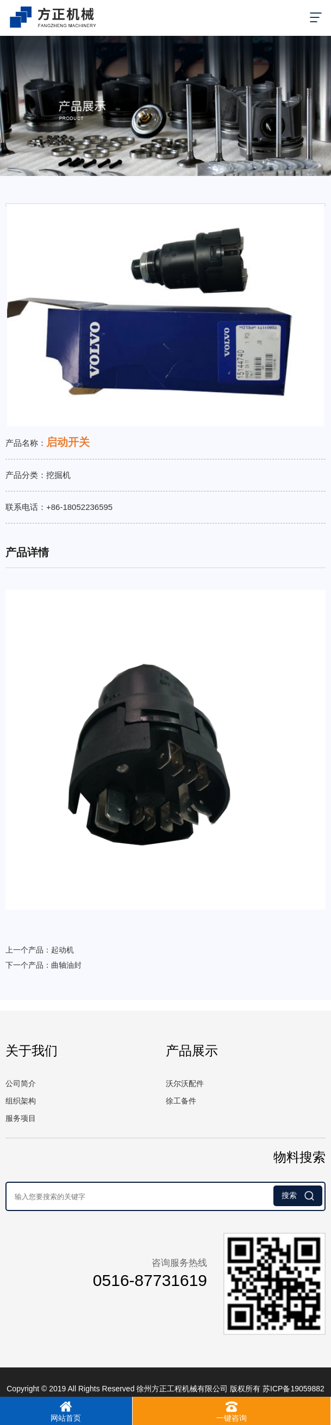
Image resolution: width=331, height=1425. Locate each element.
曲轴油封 (66, 965)
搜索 (298, 1196)
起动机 (62, 949)
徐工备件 (181, 1100)
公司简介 (20, 1083)
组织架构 (20, 1100)
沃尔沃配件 (185, 1083)
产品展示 (192, 1050)
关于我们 (31, 1050)
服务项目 (20, 1118)
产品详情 (27, 552)
